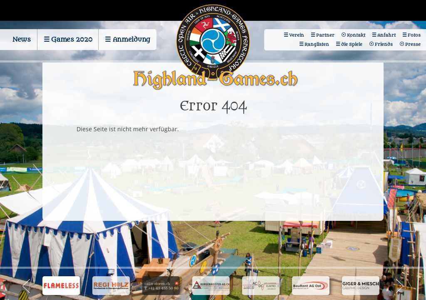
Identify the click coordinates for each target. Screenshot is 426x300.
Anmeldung (131, 39)
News (21, 39)
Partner (325, 35)
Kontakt (356, 35)
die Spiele (351, 44)
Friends (384, 44)
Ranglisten (317, 44)
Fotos (414, 35)
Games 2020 (71, 39)
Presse (413, 44)
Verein (296, 35)
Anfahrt (386, 35)
